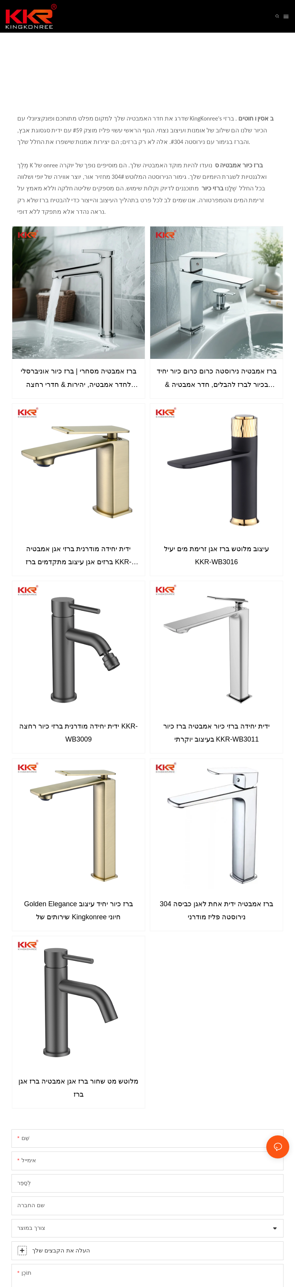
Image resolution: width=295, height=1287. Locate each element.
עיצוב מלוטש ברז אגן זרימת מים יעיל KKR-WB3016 (216, 555)
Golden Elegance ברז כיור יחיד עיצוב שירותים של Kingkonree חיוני (78, 910)
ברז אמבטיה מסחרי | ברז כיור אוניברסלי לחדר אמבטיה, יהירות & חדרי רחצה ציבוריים (78, 379)
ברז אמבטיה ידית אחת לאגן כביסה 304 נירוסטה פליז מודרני (216, 910)
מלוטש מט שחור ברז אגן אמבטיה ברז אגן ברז (78, 1087)
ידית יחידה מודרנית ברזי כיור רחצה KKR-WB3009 (78, 732)
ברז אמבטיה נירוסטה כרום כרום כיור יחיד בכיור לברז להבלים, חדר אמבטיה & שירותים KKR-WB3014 (217, 379)
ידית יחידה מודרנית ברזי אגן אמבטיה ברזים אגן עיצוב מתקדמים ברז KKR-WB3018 (78, 556)
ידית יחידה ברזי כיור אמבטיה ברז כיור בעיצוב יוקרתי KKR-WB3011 (216, 732)
